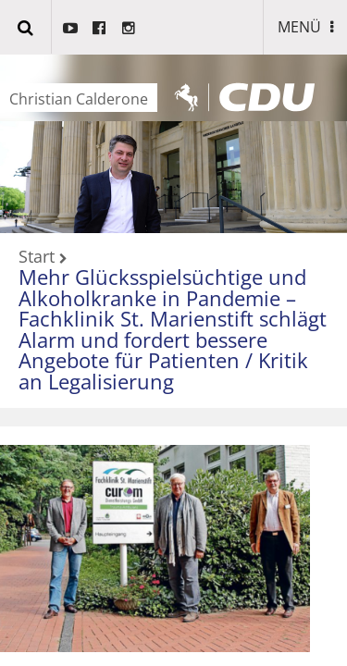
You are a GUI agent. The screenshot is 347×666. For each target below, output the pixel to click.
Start (37, 257)
